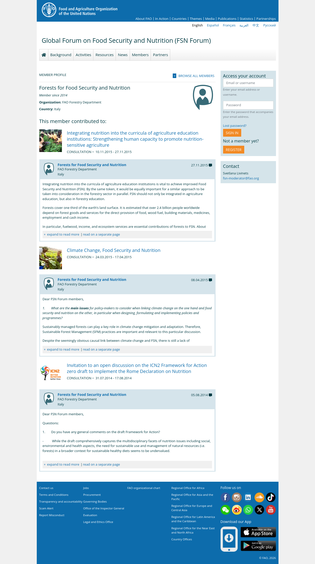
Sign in (232, 132)
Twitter (259, 510)
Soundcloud (259, 497)
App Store (258, 532)
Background (61, 54)
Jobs (86, 488)
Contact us (46, 488)
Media (210, 18)
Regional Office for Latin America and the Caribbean (193, 519)
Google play (258, 546)
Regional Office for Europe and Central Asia (191, 508)
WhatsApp (248, 510)
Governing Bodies (95, 501)
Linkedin (248, 497)
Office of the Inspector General (103, 508)
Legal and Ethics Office (98, 522)
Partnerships (266, 18)
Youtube (271, 510)
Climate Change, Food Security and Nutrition (114, 250)
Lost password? (235, 125)
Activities (83, 54)
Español (213, 25)
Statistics (246, 18)
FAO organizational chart (143, 488)
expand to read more (63, 234)
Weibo (237, 510)
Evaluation (90, 515)
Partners (160, 54)
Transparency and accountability (61, 501)
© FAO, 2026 (267, 558)
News (123, 54)
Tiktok (271, 497)
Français (229, 25)
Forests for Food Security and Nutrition (92, 164)
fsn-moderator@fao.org (241, 178)
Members (140, 54)
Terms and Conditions (53, 495)
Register (233, 149)
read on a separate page (101, 234)
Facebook (225, 497)
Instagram (237, 497)
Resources (104, 54)
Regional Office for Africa (187, 488)
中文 (256, 25)
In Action (161, 18)
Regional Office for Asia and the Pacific (192, 497)
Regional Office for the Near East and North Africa (193, 530)
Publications (227, 18)
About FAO (143, 18)
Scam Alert (46, 508)
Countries (179, 18)
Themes (196, 18)
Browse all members (197, 75)
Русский (269, 25)
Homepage (44, 54)
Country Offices (181, 539)
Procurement (92, 495)
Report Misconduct (51, 515)
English (197, 25)
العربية (244, 25)
